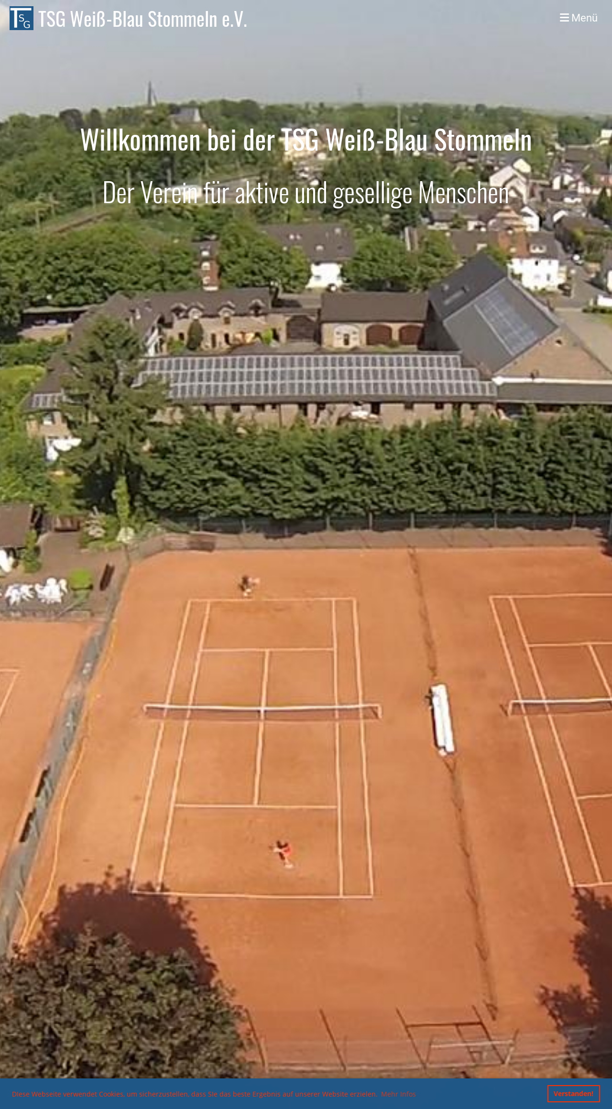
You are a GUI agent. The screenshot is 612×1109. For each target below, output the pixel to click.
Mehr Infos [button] (398, 1093)
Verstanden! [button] (573, 1093)
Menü (579, 18)
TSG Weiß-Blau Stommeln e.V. (142, 18)
